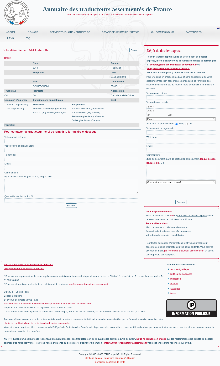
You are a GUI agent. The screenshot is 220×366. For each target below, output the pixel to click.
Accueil (11, 32)
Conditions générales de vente (110, 362)
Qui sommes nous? (162, 32)
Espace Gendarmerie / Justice (120, 32)
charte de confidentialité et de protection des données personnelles (37, 323)
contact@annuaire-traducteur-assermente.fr (173, 64)
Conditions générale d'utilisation (119, 358)
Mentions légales (93, 358)
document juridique (179, 269)
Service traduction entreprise (70, 32)
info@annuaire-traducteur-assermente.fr (168, 68)
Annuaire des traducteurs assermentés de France (107, 9)
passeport (175, 288)
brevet (173, 293)
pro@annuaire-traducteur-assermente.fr (184, 250)
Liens (10, 38)
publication (175, 278)
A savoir (33, 32)
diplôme (174, 283)
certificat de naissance (181, 274)
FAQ (28, 38)
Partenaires (194, 32)
